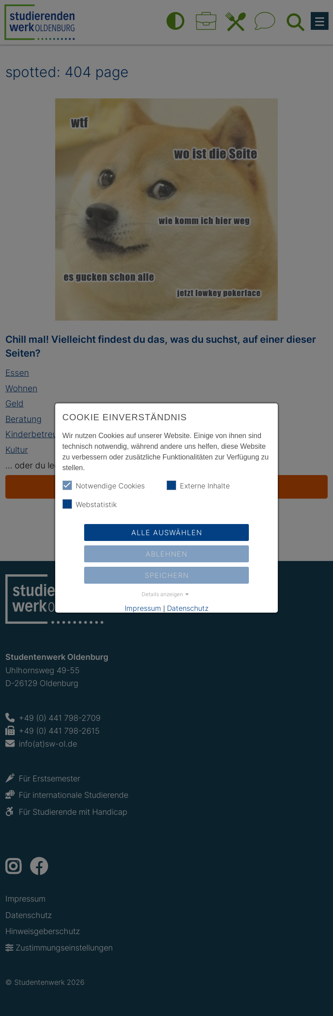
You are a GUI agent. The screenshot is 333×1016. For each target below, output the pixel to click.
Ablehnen (166, 553)
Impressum (143, 608)
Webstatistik (89, 504)
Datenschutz (187, 608)
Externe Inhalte (198, 485)
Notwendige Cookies (103, 485)
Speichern (167, 575)
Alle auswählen (166, 532)
